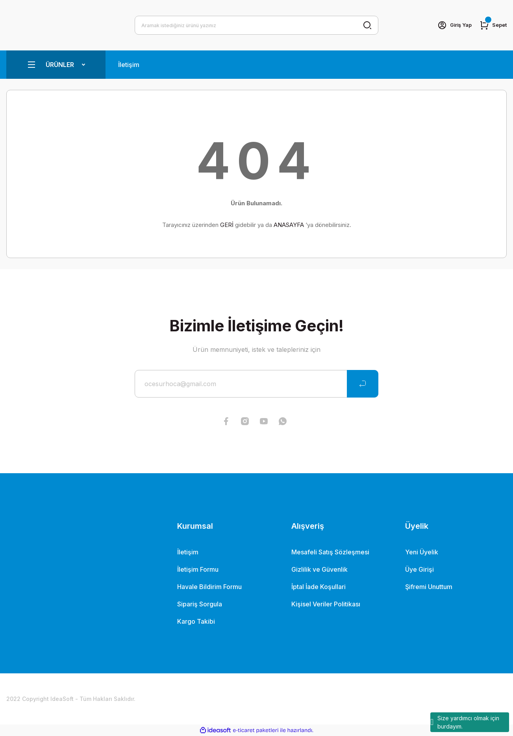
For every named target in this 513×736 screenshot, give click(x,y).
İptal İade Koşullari (318, 587)
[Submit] (362, 384)
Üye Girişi (419, 569)
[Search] (257, 25)
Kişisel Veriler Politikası (325, 604)
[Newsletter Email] (257, 384)
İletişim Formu (198, 569)
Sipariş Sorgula (199, 604)
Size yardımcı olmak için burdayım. (464, 722)
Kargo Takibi (196, 621)
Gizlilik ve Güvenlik (319, 569)
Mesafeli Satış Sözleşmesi (330, 552)
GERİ (226, 225)
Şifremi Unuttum (428, 587)
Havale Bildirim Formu (209, 587)
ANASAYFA (289, 225)
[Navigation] (56, 64)
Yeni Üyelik (421, 552)
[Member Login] (451, 25)
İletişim (128, 65)
